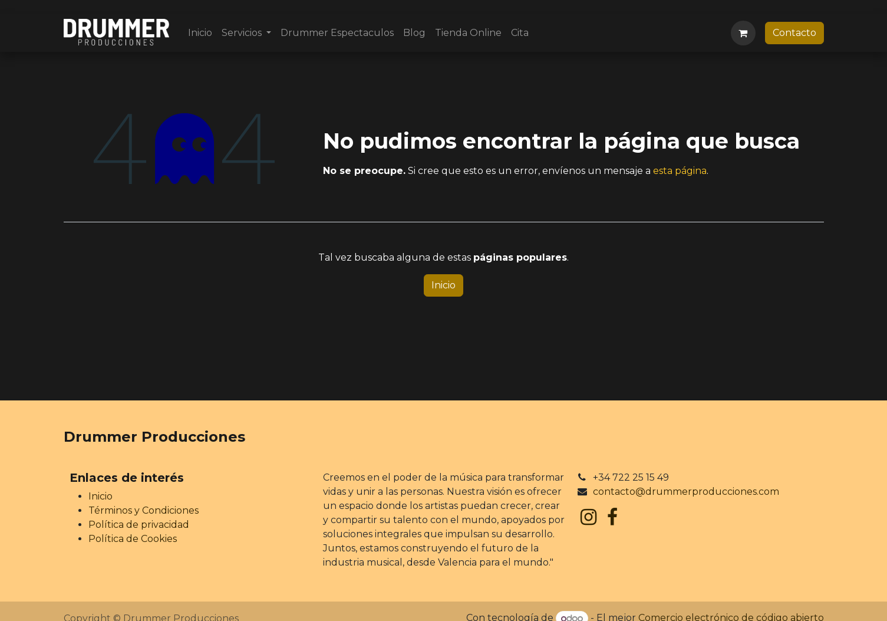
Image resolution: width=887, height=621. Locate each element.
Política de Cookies (132, 538)
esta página (680, 170)
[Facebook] (612, 517)
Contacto (794, 32)
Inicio (443, 285)
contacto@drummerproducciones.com (686, 491)
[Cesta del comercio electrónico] (743, 33)
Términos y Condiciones (143, 510)
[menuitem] (200, 33)
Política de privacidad (138, 524)
